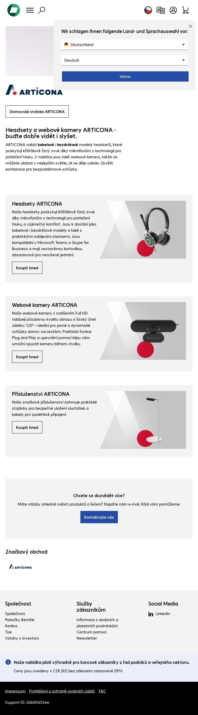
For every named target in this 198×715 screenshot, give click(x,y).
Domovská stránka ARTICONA (37, 111)
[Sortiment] (185, 10)
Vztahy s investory (22, 638)
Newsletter (87, 638)
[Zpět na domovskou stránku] (13, 10)
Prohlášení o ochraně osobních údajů (62, 691)
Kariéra (11, 625)
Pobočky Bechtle (19, 619)
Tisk (8, 631)
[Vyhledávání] (41, 10)
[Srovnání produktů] (160, 10)
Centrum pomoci (91, 631)
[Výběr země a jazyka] (148, 10)
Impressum (15, 691)
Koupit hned (27, 267)
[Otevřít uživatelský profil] (173, 10)
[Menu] (29, 10)
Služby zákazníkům (91, 606)
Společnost (18, 603)
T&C (102, 691)
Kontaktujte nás (99, 517)
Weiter (125, 76)
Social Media (163, 603)
